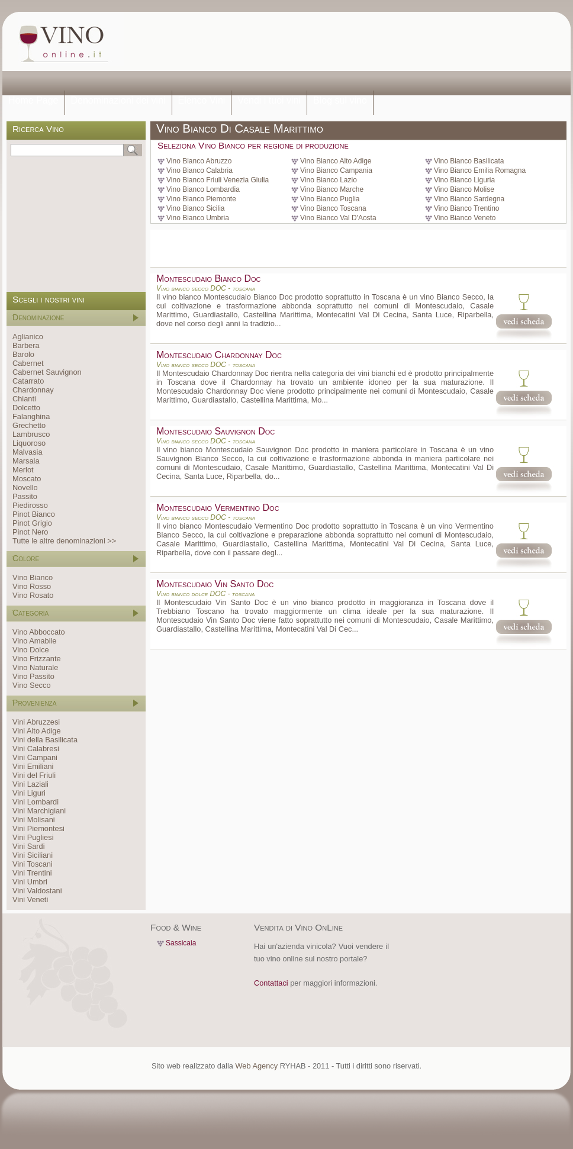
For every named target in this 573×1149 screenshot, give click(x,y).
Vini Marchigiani (39, 810)
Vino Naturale (35, 667)
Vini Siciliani (32, 855)
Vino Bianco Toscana (333, 208)
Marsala (26, 460)
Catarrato (28, 380)
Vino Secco (31, 685)
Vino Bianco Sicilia (195, 208)
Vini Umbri (29, 881)
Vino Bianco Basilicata (469, 161)
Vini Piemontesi (38, 828)
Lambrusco (31, 434)
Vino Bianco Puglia (330, 199)
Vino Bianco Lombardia (203, 189)
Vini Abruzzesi (36, 721)
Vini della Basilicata (45, 739)
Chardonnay (33, 389)
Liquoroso (29, 443)
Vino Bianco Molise (464, 189)
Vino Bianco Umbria (197, 218)
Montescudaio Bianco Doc (208, 278)
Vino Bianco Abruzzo (199, 161)
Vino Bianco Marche (331, 189)
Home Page (33, 100)
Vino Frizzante (36, 658)
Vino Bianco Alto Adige (336, 161)
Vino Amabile (34, 640)
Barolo (23, 354)
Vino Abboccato (38, 631)
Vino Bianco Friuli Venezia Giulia (217, 180)
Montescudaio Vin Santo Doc (214, 584)
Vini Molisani (33, 819)
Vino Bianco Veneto (465, 218)
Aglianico (27, 336)
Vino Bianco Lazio (328, 180)
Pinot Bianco (33, 514)
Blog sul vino (340, 100)
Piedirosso (30, 505)
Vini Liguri (29, 792)
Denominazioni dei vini (118, 100)
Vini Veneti (30, 899)
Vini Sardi (28, 846)
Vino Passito (33, 676)
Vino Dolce (30, 649)
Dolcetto (26, 407)
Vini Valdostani (37, 890)
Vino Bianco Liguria (464, 180)
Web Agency (256, 1065)
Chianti (24, 398)
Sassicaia (181, 943)
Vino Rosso (31, 586)
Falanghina (31, 416)
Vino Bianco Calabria (199, 170)
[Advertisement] (176, 52)
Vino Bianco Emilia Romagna (480, 170)
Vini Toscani (32, 864)
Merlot (23, 469)
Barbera (26, 345)
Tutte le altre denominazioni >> (64, 540)
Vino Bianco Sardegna (469, 199)
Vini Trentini (32, 872)
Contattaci (271, 983)
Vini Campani (34, 757)
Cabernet (28, 363)
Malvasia (27, 452)
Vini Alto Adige (36, 730)
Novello (25, 487)
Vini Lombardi (35, 801)
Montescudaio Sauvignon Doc (215, 431)
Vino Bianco (32, 577)
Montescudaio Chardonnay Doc (219, 355)
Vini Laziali (30, 784)
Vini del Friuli (34, 775)
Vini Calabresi (35, 748)
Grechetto (29, 425)
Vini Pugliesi (32, 837)
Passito (24, 496)
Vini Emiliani (32, 766)
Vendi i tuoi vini (269, 100)
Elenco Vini (202, 100)
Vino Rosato (32, 595)
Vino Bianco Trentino (467, 208)
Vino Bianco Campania (336, 170)
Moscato (26, 478)
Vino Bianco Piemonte (201, 199)
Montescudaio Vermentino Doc (217, 508)
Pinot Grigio (32, 523)
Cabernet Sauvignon (47, 372)
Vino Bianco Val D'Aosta (338, 218)
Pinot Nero (30, 531)
